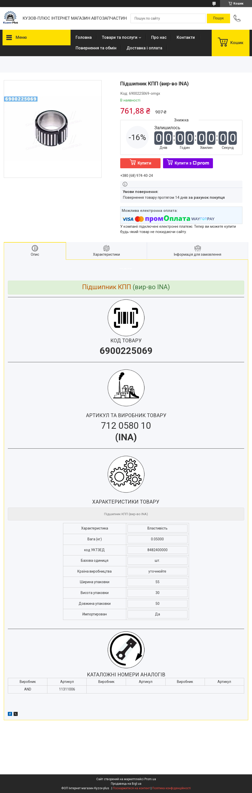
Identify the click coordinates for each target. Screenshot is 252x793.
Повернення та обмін (96, 48)
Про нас (159, 37)
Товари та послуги (119, 37)
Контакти (186, 37)
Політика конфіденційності (171, 788)
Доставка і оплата (144, 48)
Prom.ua (150, 779)
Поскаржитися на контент (131, 788)
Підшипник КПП (106, 287)
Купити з (192, 163)
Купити (144, 163)
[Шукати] (218, 18)
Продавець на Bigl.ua (126, 783)
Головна (84, 37)
